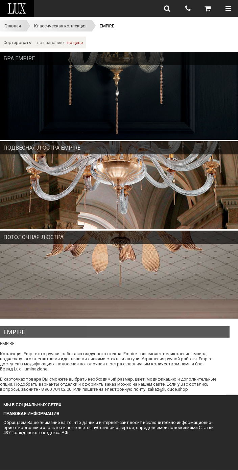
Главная (12, 25)
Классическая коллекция (60, 25)
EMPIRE (107, 25)
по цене (75, 42)
